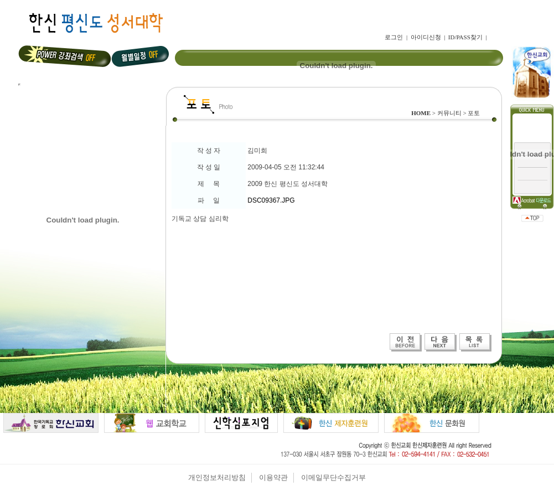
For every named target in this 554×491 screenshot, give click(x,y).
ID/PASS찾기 (465, 37)
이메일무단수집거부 (333, 477)
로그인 (394, 37)
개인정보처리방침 (217, 477)
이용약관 (273, 477)
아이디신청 (426, 37)
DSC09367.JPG (270, 200)
